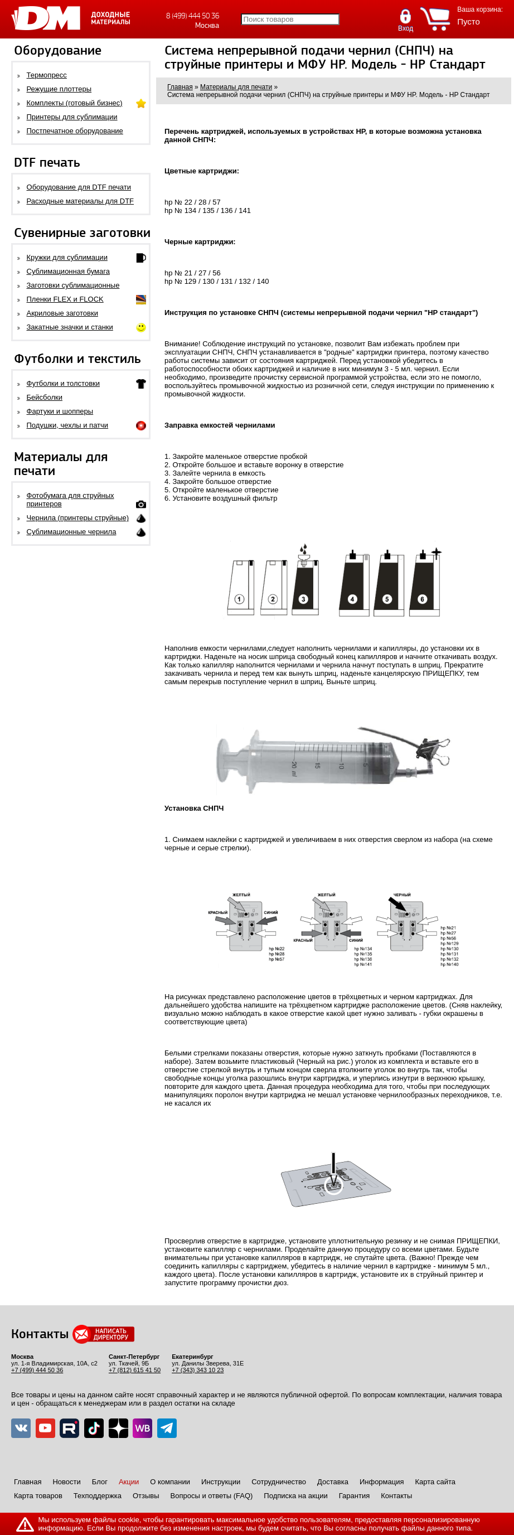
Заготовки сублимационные (73, 285)
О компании (170, 1482)
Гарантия (354, 1496)
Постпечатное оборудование (75, 131)
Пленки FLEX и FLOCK (65, 299)
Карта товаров (38, 1496)
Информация (382, 1482)
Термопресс (47, 75)
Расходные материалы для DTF (80, 201)
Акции (129, 1482)
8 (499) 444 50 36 (192, 16)
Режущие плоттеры (59, 89)
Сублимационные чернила (72, 531)
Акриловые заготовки (62, 313)
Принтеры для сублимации (72, 117)
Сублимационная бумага (68, 271)
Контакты (396, 1496)
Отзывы (146, 1496)
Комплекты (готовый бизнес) (75, 103)
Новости (66, 1482)
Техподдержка (98, 1496)
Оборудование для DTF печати (79, 187)
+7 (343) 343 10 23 (198, 1370)
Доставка (332, 1482)
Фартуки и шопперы (60, 411)
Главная (27, 1482)
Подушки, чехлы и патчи (68, 425)
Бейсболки (44, 397)
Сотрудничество (278, 1482)
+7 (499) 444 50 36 (37, 1370)
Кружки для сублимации (67, 257)
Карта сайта (435, 1482)
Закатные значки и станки (70, 327)
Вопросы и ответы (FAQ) (212, 1496)
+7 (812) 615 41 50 (135, 1370)
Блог (100, 1482)
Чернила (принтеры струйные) (78, 518)
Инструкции (220, 1482)
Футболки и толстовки (63, 383)
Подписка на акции (295, 1496)
